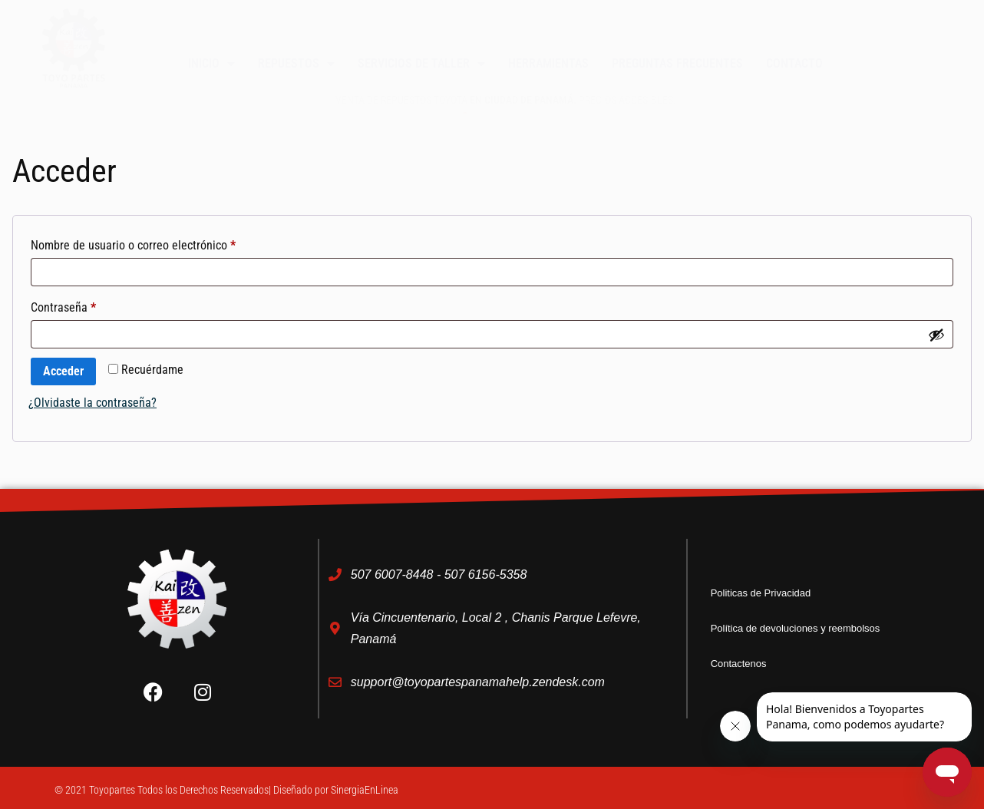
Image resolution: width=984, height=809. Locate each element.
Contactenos (743, 663)
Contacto (794, 63)
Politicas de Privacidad (769, 592)
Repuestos (296, 63)
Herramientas (548, 63)
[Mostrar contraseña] (936, 334)
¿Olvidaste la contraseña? (92, 402)
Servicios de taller (421, 63)
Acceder (63, 371)
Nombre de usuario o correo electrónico (160, 243)
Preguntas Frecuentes (677, 63)
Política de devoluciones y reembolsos (808, 628)
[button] (902, 17)
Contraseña (90, 305)
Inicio (211, 63)
